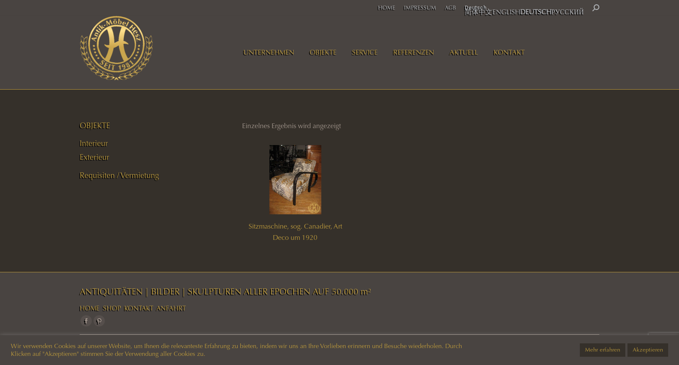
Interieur (94, 143)
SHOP (112, 308)
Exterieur (94, 157)
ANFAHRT (171, 308)
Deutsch (475, 7)
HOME (90, 308)
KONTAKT (138, 308)
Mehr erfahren (602, 349)
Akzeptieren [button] (648, 349)
